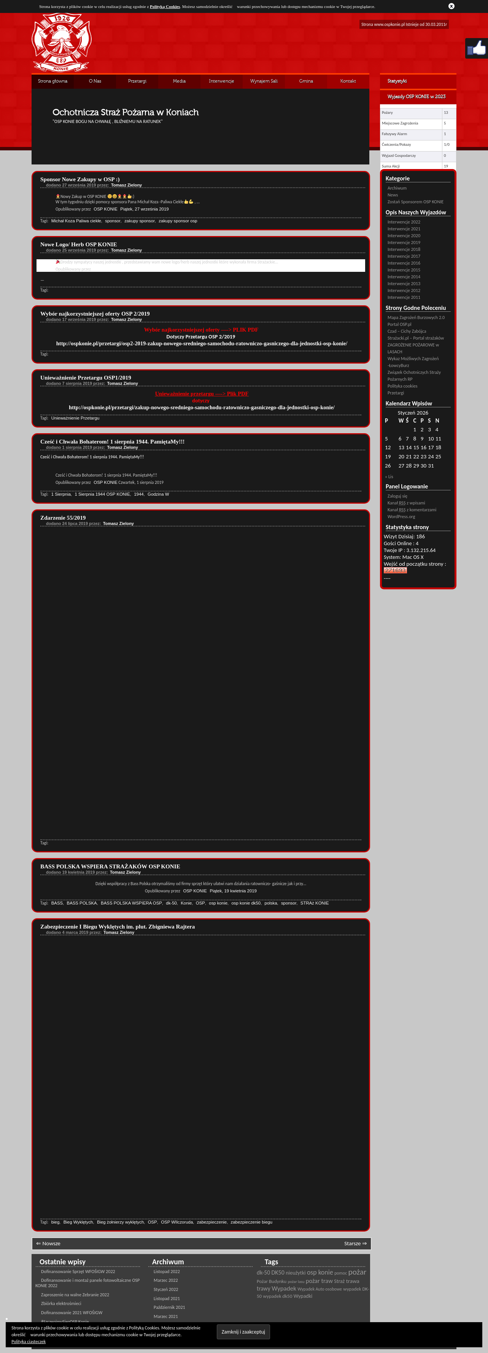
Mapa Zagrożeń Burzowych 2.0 (416, 317)
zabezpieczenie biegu (252, 1222)
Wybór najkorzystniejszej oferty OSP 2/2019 (95, 313)
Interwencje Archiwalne (221, 84)
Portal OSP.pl (400, 324)
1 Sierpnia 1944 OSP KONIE (102, 494)
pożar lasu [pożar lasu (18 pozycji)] (296, 1281)
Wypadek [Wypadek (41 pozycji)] (284, 1288)
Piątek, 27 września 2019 (144, 209)
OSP (200, 903)
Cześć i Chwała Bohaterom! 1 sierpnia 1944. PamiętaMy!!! (112, 441)
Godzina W (158, 494)
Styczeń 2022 (166, 1289)
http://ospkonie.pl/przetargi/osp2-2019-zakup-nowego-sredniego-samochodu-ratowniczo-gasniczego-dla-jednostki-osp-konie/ (201, 343)
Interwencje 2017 (404, 256)
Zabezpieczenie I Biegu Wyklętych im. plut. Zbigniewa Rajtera (117, 926)
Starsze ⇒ (355, 1243)
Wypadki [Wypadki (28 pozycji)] (303, 1296)
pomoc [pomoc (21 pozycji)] (340, 1273)
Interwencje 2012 (404, 290)
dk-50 (171, 903)
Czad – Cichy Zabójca (407, 331)
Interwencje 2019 (404, 242)
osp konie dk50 (246, 903)
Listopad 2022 (167, 1271)
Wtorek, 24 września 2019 (145, 269)
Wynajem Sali (264, 81)
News (393, 195)
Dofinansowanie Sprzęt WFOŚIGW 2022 (78, 1271)
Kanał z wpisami (406, 503)
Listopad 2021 (167, 1298)
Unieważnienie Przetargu (75, 418)
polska (271, 903)
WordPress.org (401, 516)
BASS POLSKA (82, 903)
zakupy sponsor (139, 221)
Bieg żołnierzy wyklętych (120, 1222)
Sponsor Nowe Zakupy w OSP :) (80, 179)
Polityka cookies (402, 386)
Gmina (306, 81)
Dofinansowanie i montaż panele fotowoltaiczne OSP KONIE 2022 (87, 1282)
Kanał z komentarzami (412, 509)
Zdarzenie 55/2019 (63, 517)
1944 (138, 494)
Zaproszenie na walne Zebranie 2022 (75, 1294)
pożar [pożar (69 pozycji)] (357, 1272)
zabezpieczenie (212, 1222)
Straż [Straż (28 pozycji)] (339, 1281)
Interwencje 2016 (404, 263)
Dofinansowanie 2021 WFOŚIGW (71, 1312)
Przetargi (137, 81)
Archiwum (397, 188)
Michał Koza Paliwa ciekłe (76, 221)
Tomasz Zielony (126, 185)
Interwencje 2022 (404, 222)
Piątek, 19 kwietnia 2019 (233, 891)
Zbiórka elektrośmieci (61, 1303)
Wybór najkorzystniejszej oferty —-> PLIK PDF (202, 330)
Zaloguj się (397, 496)
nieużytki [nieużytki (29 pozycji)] (295, 1272)
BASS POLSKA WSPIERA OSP (131, 903)
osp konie (218, 903)
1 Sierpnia (61, 494)
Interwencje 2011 (404, 297)
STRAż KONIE (314, 903)
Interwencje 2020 (404, 235)
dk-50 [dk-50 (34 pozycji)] (263, 1272)
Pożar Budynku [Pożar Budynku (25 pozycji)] (271, 1281)
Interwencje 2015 (404, 270)
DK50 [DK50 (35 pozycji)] (278, 1272)
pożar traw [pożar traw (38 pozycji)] (319, 1280)
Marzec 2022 (166, 1280)
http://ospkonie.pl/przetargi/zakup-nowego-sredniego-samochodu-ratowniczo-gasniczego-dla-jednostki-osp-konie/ (202, 407)
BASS (57, 903)
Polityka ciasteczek (28, 1341)
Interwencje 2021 (404, 228)
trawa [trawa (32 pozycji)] (352, 1281)
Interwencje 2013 (404, 283)
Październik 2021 (169, 1307)
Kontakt (348, 81)
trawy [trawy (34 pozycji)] (263, 1288)
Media (179, 81)
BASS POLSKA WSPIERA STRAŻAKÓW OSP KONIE (110, 866)
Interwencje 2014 (404, 276)
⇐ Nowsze (48, 1243)
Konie (186, 903)
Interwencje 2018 (404, 249)
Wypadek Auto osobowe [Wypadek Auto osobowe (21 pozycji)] (319, 1289)
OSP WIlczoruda (177, 1222)
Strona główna (52, 81)
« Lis (389, 476)
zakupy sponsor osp (178, 221)
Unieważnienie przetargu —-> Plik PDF (202, 394)
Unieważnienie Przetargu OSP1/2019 (85, 377)
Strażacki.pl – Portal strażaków (416, 338)
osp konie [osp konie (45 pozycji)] (320, 1272)
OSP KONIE (105, 209)
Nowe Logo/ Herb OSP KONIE (78, 244)
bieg (55, 1222)
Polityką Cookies (165, 6)
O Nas (95, 81)
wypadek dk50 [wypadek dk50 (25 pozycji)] (277, 1296)
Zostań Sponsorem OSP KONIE (415, 201)
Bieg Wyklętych (78, 1222)
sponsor (113, 221)
